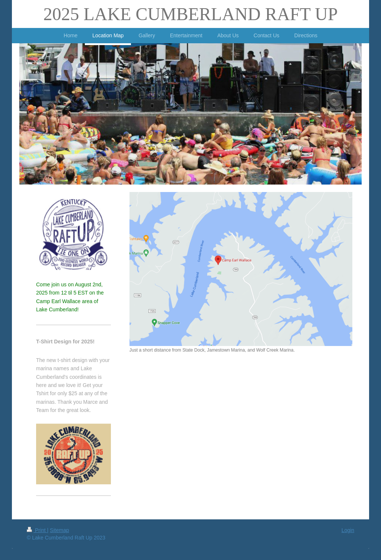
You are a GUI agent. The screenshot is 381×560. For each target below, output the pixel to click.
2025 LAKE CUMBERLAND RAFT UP (190, 14)
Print (37, 530)
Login (348, 530)
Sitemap (59, 530)
